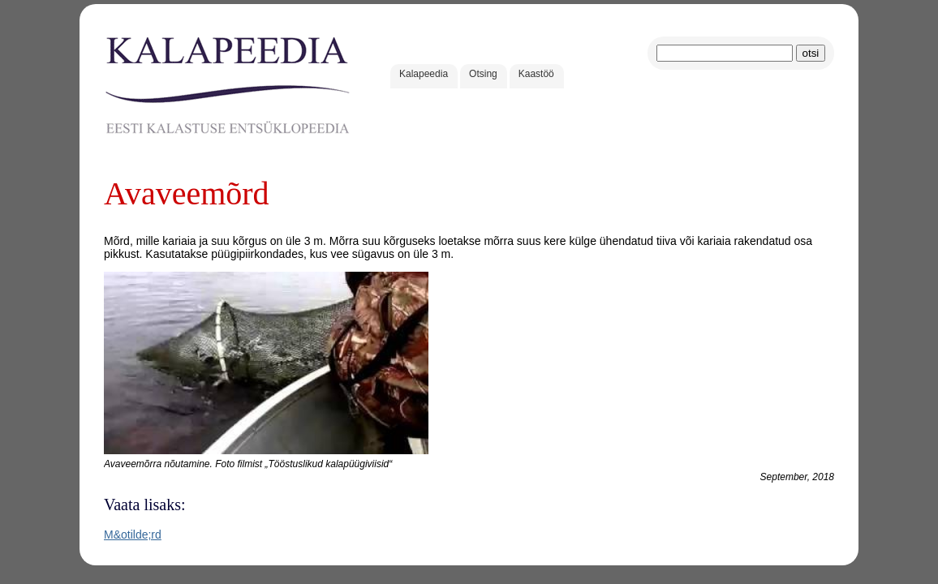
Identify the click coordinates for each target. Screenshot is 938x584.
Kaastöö (536, 73)
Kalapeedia (423, 73)
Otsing (483, 73)
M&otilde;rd (132, 534)
